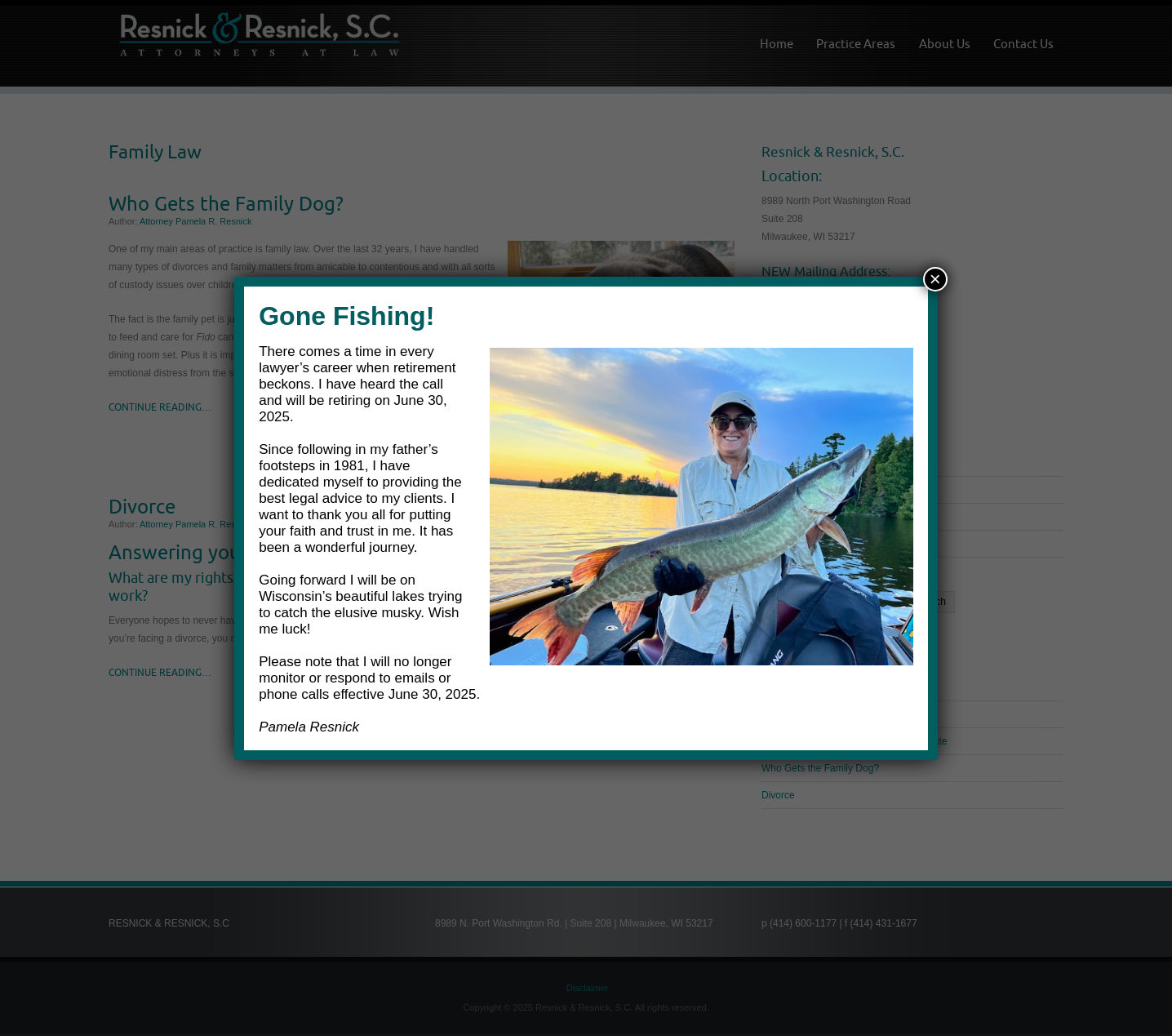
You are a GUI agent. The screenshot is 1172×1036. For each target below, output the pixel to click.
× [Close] (935, 279)
